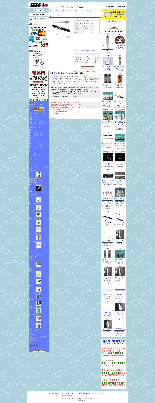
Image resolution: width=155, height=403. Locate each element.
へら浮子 (32, 268)
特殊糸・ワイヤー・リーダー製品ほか (38, 168)
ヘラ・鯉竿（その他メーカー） (38, 155)
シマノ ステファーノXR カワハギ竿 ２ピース (120, 103)
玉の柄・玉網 (33, 131)
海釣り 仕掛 (33, 192)
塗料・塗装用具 (39, 310)
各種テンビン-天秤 (39, 229)
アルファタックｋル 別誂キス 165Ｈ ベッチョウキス (108, 241)
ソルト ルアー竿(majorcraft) (37, 145)
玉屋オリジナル (34, 120)
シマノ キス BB (119, 222)
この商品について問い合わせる (63, 109)
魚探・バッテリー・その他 (37, 114)
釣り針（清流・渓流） (36, 180)
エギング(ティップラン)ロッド (38, 141)
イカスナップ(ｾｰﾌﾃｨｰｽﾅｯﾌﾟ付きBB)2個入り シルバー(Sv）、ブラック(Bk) (119, 124)
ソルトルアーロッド (35, 143)
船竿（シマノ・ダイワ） (36, 121)
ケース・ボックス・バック (39, 295)
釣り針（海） (39, 174)
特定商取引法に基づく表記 (56, 393)
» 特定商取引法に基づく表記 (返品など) (85, 71)
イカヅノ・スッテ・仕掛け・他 (39, 187)
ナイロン (32, 161)
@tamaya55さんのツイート (56, 118)
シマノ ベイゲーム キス (86, 10)
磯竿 (31, 129)
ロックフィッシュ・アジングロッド (38, 148)
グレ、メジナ (33, 340)
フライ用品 (33, 259)
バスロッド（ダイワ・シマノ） (38, 133)
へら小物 (39, 264)
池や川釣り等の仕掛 (35, 194)
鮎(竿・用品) (33, 151)
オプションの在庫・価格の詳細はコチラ (86, 50)
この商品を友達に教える (61, 111)
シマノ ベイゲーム (73, 10)
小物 (39, 214)
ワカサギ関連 (33, 159)
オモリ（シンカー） (39, 199)
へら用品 (39, 273)
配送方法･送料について (85, 393)
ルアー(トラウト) (34, 251)
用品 (39, 288)
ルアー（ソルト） (35, 253)
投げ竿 (32, 125)
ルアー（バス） (34, 249)
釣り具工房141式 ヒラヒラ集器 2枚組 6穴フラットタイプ (108, 103)
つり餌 (39, 302)
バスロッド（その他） (36, 135)
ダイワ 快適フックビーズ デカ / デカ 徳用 (107, 122)
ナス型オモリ (119, 312)
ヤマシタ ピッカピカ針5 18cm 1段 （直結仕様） (119, 331)
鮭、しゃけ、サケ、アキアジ (38, 337)
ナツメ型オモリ (107, 330)
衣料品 (32, 118)
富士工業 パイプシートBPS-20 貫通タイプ (119, 145)
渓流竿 (32, 157)
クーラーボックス (35, 116)
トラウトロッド (34, 137)
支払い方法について (71, 393)
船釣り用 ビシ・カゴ (39, 221)
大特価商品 (39, 108)
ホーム (52, 10)
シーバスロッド (34, 139)
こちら (81, 7)
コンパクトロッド (35, 127)
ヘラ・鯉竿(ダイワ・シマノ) (37, 153)
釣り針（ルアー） (35, 182)
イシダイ (32, 335)
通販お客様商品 (34, 330)
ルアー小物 (33, 257)
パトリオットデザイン (36, 255)
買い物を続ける (59, 113)
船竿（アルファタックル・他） (38, 123)
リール (32, 112)
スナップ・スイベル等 (39, 206)
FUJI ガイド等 (39, 325)
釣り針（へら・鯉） (35, 178)
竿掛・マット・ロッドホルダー (39, 236)
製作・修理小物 (39, 317)
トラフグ (32, 339)
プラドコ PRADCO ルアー (39, 244)
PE (30, 165)
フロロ (32, 163)
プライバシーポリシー (99, 393)
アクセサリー (39, 281)
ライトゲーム (33, 333)
